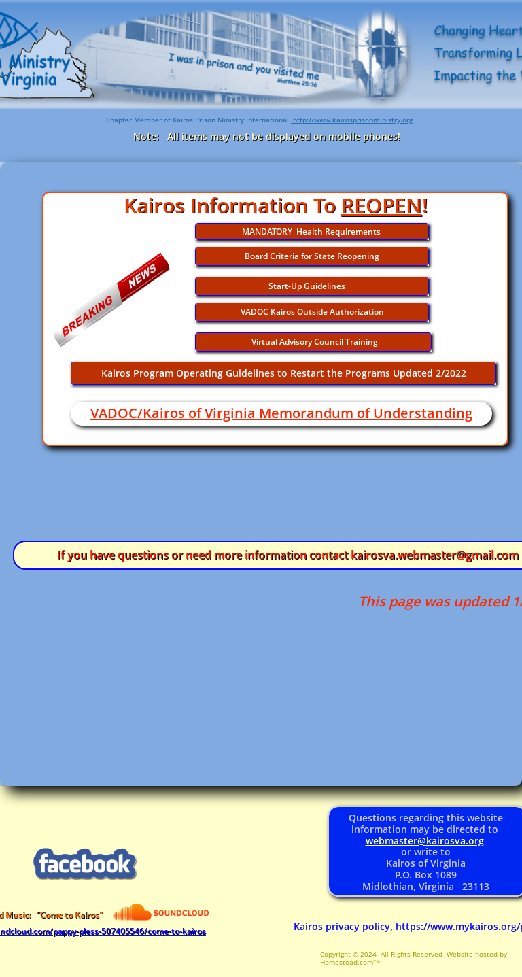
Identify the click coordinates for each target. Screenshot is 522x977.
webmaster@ (396, 840)
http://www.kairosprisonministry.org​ (352, 119)
